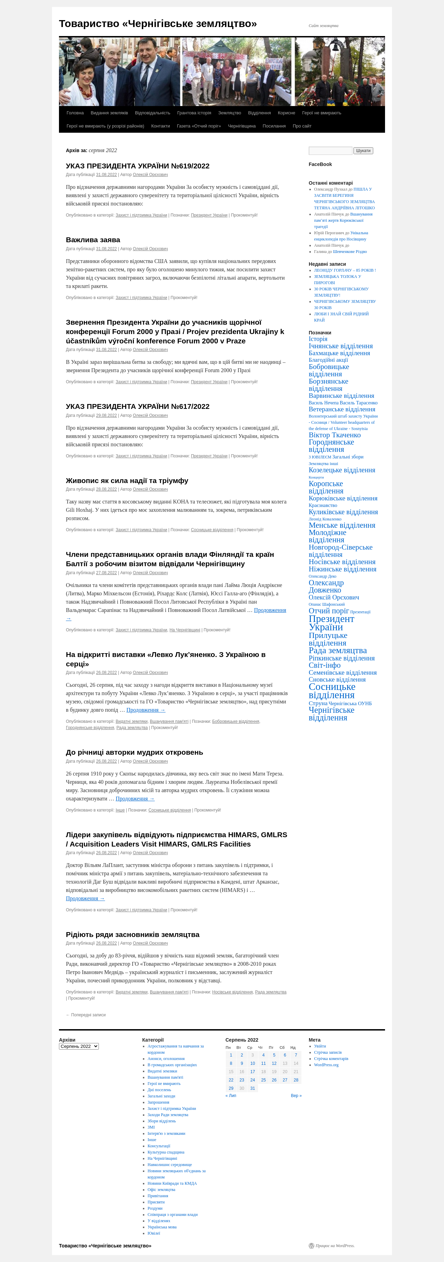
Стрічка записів (328, 1052)
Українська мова (162, 1227)
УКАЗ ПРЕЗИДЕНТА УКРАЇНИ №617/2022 (138, 406)
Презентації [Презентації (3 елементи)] (360, 612)
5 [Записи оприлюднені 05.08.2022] (274, 1055)
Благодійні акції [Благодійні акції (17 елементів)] (328, 360)
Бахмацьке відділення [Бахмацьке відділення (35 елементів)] (339, 353)
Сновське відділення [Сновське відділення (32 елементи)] (337, 679)
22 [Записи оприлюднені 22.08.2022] (231, 1080)
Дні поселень (159, 1089)
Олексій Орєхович (150, 174)
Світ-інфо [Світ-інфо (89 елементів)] (325, 665)
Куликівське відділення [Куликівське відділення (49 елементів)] (343, 512)
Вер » (296, 1095)
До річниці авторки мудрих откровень (134, 752)
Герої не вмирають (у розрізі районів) (105, 126)
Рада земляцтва (132, 727)
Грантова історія (194, 112)
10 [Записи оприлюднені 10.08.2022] (252, 1063)
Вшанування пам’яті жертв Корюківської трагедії (343, 220)
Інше (120, 810)
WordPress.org (326, 1064)
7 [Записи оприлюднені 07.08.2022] (296, 1055)
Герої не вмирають (321, 112)
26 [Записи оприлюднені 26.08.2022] (274, 1080)
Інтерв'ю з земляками (167, 1133)
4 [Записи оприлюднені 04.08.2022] (263, 1055)
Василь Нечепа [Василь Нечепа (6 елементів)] (324, 402)
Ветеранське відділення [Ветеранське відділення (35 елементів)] (342, 409)
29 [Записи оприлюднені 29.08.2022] (231, 1088)
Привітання (158, 1195)
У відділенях (159, 1220)
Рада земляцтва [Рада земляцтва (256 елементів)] (338, 650)
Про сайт (302, 126)
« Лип (230, 1095)
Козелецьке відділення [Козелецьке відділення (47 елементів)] (342, 470)
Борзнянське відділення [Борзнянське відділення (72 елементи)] (328, 385)
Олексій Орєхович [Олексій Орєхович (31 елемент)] (334, 597)
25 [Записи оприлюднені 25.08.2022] (263, 1080)
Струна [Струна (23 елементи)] (318, 703)
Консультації (159, 1145)
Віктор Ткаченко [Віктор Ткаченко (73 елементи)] (335, 435)
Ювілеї (154, 1233)
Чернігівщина (242, 126)
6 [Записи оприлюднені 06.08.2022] (285, 1055)
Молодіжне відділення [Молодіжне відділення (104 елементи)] (328, 536)
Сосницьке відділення (212, 529)
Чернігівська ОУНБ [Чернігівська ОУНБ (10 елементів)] (350, 703)
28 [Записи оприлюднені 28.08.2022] (296, 1080)
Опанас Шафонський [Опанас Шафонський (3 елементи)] (327, 604)
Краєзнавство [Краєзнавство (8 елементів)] (323, 505)
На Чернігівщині (185, 630)
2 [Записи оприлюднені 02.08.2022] (242, 1055)
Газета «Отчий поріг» (199, 126)
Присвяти (156, 1202)
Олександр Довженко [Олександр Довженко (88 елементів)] (326, 586)
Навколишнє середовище (170, 1164)
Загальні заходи (162, 1096)
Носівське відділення (232, 992)
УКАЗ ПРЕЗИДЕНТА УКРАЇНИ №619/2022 (138, 166)
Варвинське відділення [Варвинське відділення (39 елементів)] (341, 395)
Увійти (320, 1046)
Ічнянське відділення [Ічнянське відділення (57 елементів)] (341, 346)
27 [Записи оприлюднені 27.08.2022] (285, 1080)
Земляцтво (229, 112)
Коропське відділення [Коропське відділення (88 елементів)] (326, 487)
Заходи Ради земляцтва (168, 1114)
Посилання (274, 126)
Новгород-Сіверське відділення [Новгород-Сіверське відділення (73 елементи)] (341, 551)
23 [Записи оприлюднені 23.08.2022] (242, 1080)
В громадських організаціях (172, 1064)
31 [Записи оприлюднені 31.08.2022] (252, 1088)
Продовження (145, 710)
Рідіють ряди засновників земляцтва (132, 934)
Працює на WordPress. (335, 1245)
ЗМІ (151, 1127)
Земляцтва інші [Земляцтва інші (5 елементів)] (323, 463)
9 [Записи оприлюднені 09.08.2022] (242, 1063)
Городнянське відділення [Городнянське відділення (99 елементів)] (331, 446)
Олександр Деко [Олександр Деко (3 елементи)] (322, 576)
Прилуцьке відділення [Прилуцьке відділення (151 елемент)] (328, 639)
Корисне (286, 112)
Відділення (259, 112)
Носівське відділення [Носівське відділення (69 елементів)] (342, 562)
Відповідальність (152, 112)
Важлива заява (93, 240)
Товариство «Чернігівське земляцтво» (158, 23)
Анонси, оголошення (166, 1058)
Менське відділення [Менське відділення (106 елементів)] (342, 525)
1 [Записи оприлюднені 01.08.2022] (231, 1055)
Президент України (209, 215)
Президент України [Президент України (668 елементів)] (332, 622)
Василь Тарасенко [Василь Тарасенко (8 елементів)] (359, 402)
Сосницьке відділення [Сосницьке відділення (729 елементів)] (332, 690)
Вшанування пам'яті (169, 721)
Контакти (160, 126)
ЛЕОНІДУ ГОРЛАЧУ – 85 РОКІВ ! (345, 270)
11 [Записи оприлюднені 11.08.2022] (263, 1063)
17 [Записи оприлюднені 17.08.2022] (252, 1071)
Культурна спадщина (166, 1152)
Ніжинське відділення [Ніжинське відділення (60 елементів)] (342, 569)
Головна (75, 112)
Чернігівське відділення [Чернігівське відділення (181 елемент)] (332, 713)
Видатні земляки (131, 721)
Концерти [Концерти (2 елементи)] (316, 477)
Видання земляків (109, 112)
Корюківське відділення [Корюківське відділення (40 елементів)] (343, 498)
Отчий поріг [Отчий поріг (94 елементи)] (329, 610)
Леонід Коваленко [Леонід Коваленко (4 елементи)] (325, 519)
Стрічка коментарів (331, 1058)
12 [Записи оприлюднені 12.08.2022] (274, 1063)
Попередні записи (86, 1015)
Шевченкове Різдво (350, 251)
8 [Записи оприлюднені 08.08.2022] (231, 1063)
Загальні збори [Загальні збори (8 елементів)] (348, 456)
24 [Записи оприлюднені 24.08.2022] (252, 1080)
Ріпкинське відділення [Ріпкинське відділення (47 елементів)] (342, 658)
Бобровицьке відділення (235, 721)
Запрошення (159, 1102)
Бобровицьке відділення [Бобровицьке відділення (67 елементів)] (329, 370)
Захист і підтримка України (141, 215)
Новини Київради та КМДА (172, 1183)
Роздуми (155, 1208)
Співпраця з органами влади (173, 1214)
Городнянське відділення (90, 727)
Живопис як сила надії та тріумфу (127, 480)
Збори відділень (162, 1121)
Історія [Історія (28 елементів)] (318, 338)
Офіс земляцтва (162, 1189)
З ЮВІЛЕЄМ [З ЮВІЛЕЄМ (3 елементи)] (320, 457)
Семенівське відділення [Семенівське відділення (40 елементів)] (343, 672)
